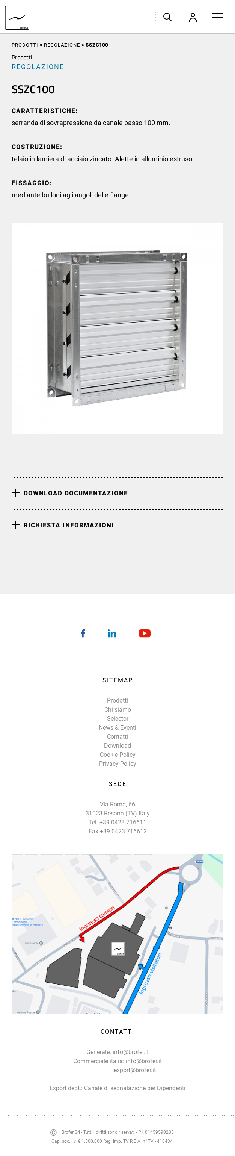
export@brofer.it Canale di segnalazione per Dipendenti (134, 1079)
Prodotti (25, 45)
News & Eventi (117, 727)
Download (117, 745)
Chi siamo (117, 709)
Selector (117, 718)
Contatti (117, 736)
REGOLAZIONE (62, 45)
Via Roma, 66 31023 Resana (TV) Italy (118, 809)
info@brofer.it (131, 1052)
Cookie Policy (118, 754)
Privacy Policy (117, 763)
